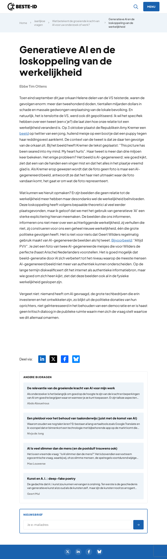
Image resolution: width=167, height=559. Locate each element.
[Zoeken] (136, 7)
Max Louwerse (36, 463)
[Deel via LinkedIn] (42, 359)
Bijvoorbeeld (121, 240)
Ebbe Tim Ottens (33, 86)
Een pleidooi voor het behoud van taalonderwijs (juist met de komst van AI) (82, 418)
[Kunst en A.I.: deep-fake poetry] (83, 486)
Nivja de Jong (35, 433)
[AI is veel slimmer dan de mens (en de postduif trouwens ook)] (83, 456)
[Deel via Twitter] (53, 359)
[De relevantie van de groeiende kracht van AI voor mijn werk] (83, 395)
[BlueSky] (99, 551)
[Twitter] (67, 551)
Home (23, 22)
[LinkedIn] (78, 551)
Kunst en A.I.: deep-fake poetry (51, 478)
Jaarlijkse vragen (39, 22)
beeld (24, 133)
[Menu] (151, 6)
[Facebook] (88, 551)
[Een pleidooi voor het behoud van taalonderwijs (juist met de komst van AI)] (83, 426)
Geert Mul (33, 493)
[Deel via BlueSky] (76, 359)
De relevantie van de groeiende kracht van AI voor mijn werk (71, 388)
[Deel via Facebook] (64, 359)
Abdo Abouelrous (38, 403)
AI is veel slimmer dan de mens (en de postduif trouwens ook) (72, 448)
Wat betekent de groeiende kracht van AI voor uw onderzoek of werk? (76, 22)
